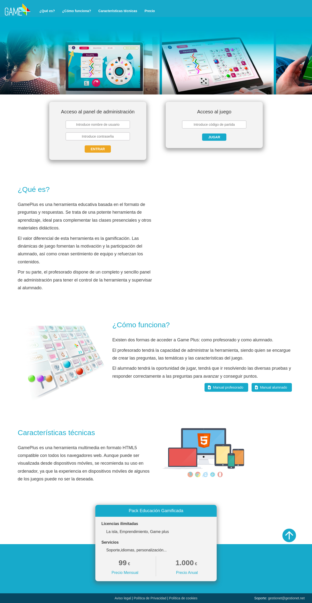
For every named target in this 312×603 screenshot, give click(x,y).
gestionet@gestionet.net (286, 598)
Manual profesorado (228, 387)
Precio (150, 11)
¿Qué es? (47, 11)
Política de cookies (183, 598)
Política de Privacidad (150, 598)
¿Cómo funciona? (76, 11)
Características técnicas (117, 11)
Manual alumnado (273, 387)
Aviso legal (123, 598)
